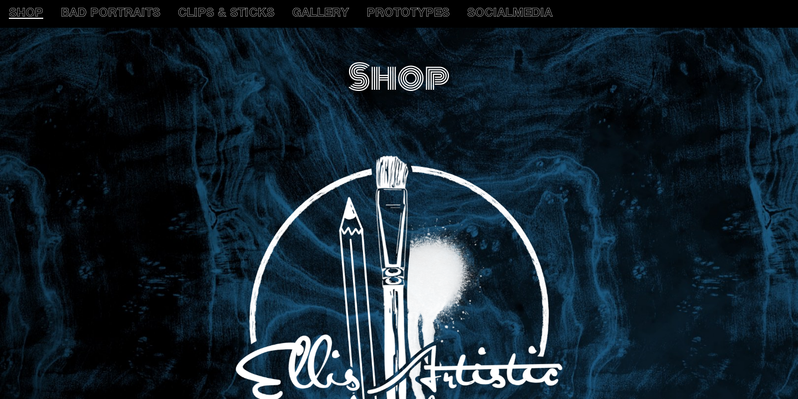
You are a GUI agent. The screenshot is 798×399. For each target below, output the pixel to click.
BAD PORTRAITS (110, 14)
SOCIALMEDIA (510, 14)
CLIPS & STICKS (226, 14)
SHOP (26, 14)
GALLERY (320, 14)
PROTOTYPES (408, 14)
